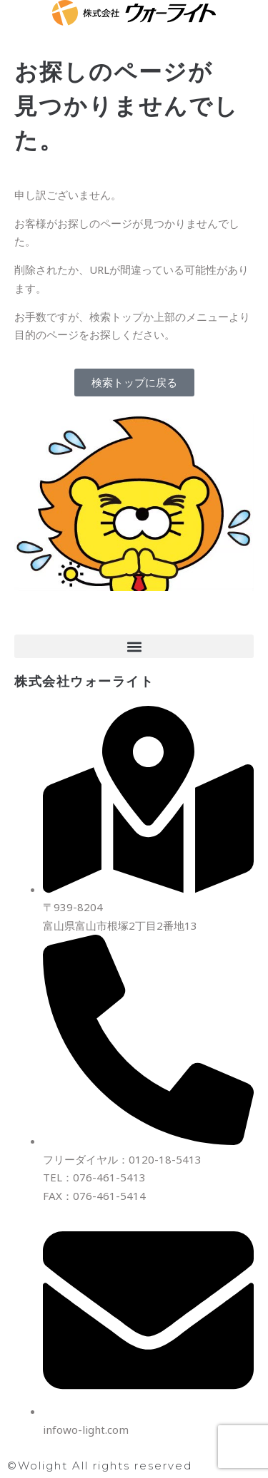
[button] (134, 646)
